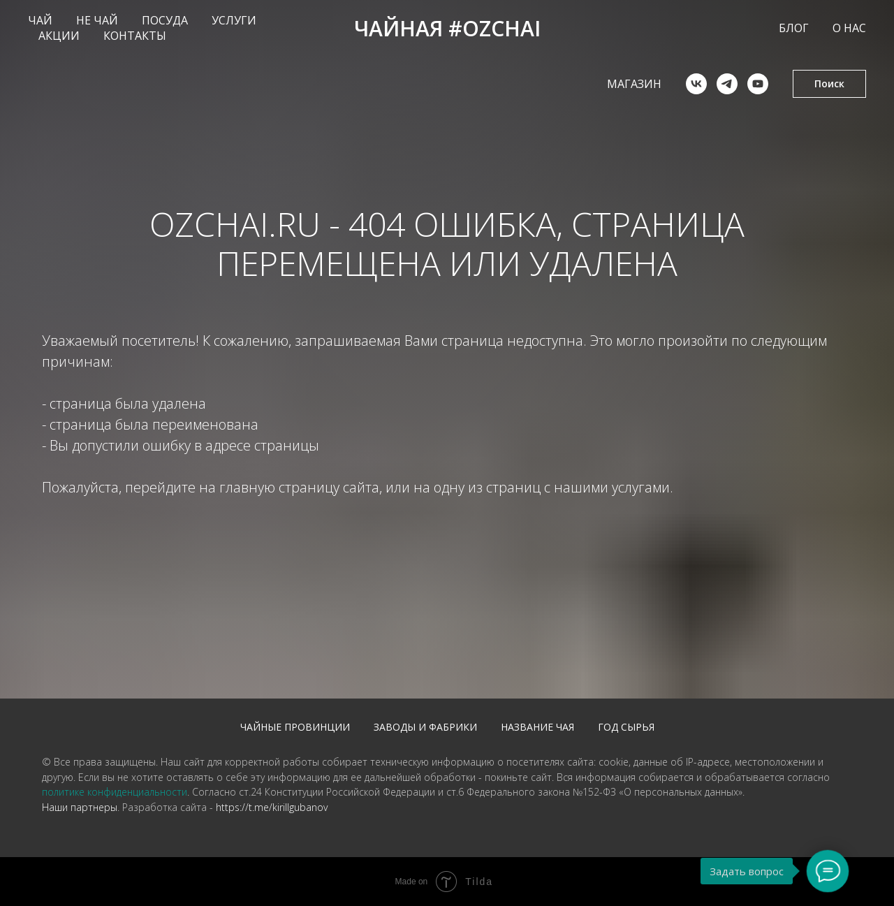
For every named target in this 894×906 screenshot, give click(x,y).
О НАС (849, 28)
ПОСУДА (165, 20)
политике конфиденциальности (114, 791)
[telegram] (727, 83)
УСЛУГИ (234, 20)
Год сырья (626, 726)
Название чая (537, 726)
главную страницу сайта (299, 487)
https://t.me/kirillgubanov (272, 807)
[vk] (696, 83)
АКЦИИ (59, 35)
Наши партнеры (79, 807)
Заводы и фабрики (425, 726)
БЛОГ (794, 28)
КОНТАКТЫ (134, 35)
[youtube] (757, 83)
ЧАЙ (40, 20)
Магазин (634, 84)
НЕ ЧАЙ (97, 20)
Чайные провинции (295, 726)
